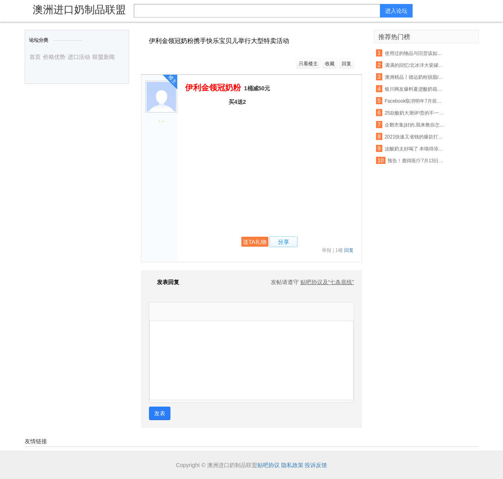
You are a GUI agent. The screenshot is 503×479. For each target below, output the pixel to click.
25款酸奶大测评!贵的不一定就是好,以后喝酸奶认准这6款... (415, 113)
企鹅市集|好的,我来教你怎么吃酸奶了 (415, 125)
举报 (326, 250)
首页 (35, 57)
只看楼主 (308, 63)
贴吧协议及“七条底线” (327, 282)
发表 (159, 413)
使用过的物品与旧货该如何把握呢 (415, 53)
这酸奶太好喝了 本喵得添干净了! (415, 149)
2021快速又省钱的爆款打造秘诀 (415, 137)
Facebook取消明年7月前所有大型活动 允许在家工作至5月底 (415, 101)
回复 (346, 63)
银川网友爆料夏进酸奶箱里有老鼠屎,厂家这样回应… (415, 89)
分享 (283, 242)
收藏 (330, 63)
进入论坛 (396, 11)
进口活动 (79, 57)
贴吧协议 (268, 465)
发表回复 (164, 282)
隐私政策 (292, 465)
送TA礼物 (254, 242)
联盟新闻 (103, 57)
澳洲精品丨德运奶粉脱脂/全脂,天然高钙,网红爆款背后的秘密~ (415, 77)
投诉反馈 (316, 465)
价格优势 (54, 57)
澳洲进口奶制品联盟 (79, 10)
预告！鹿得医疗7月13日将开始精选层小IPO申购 (418, 161)
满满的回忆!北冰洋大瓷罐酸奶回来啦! (415, 65)
